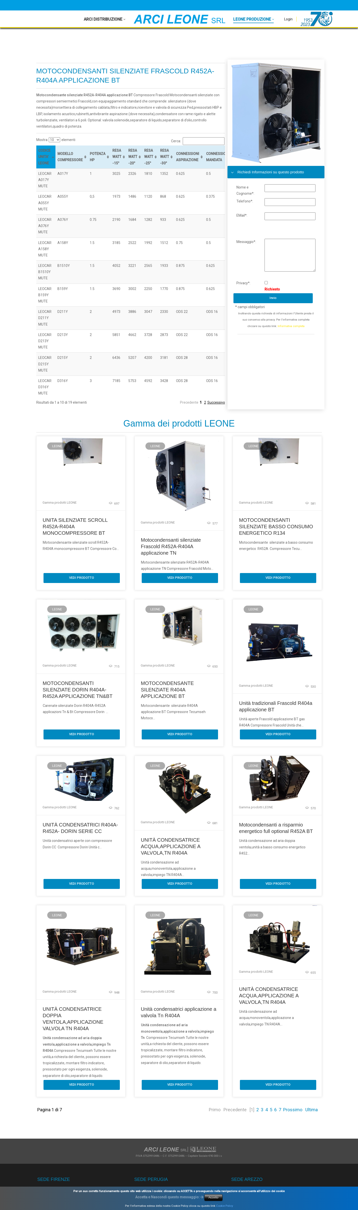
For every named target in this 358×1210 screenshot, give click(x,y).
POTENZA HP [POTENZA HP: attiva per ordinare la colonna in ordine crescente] (97, 157)
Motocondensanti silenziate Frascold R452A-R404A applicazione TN (171, 546)
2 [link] (205, 402)
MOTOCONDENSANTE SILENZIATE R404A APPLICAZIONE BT (167, 689)
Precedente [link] (189, 402)
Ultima (311, 1090)
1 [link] (201, 402)
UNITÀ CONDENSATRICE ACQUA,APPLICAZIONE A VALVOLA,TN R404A (170, 852)
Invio (272, 298)
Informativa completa (291, 326)
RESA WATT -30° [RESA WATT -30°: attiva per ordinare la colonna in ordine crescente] (164, 156)
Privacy (116, 1201)
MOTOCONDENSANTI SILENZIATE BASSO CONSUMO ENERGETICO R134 (276, 526)
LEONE (57, 446)
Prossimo (292, 1090)
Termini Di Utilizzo (145, 1201)
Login (288, 19)
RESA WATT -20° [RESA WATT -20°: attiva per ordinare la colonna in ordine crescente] (132, 156)
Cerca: (197, 141)
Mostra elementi (55, 139)
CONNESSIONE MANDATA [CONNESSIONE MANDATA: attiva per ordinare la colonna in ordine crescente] (218, 157)
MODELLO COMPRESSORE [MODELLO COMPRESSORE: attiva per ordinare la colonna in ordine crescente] (70, 157)
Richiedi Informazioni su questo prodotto (265, 172)
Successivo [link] (216, 402)
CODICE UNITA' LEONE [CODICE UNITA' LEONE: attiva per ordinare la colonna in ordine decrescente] (44, 156)
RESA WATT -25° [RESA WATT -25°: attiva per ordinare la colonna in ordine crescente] (148, 156)
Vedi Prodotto (81, 577)
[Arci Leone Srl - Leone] (179, 19)
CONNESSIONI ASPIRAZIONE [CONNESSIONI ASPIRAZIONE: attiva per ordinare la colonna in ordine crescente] (187, 157)
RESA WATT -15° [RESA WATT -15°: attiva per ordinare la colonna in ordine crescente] (116, 156)
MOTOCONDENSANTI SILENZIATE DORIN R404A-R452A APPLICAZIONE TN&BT (78, 689)
